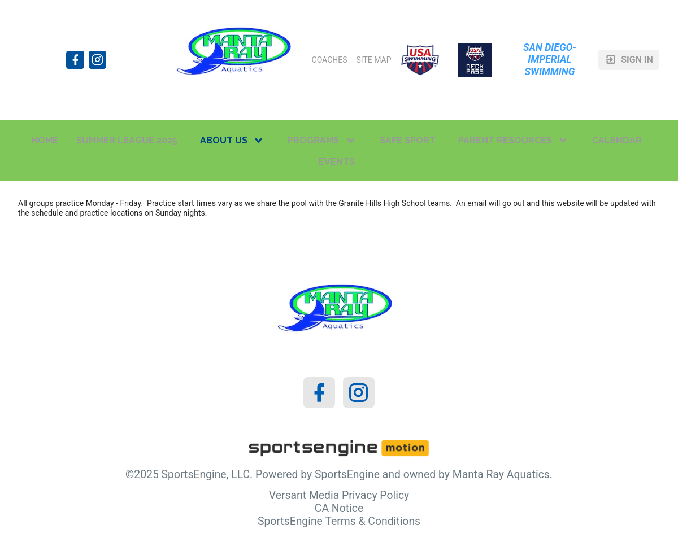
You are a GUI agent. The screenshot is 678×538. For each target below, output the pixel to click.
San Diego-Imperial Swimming (549, 59)
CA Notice (339, 508)
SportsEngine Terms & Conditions (339, 521)
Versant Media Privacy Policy (339, 495)
